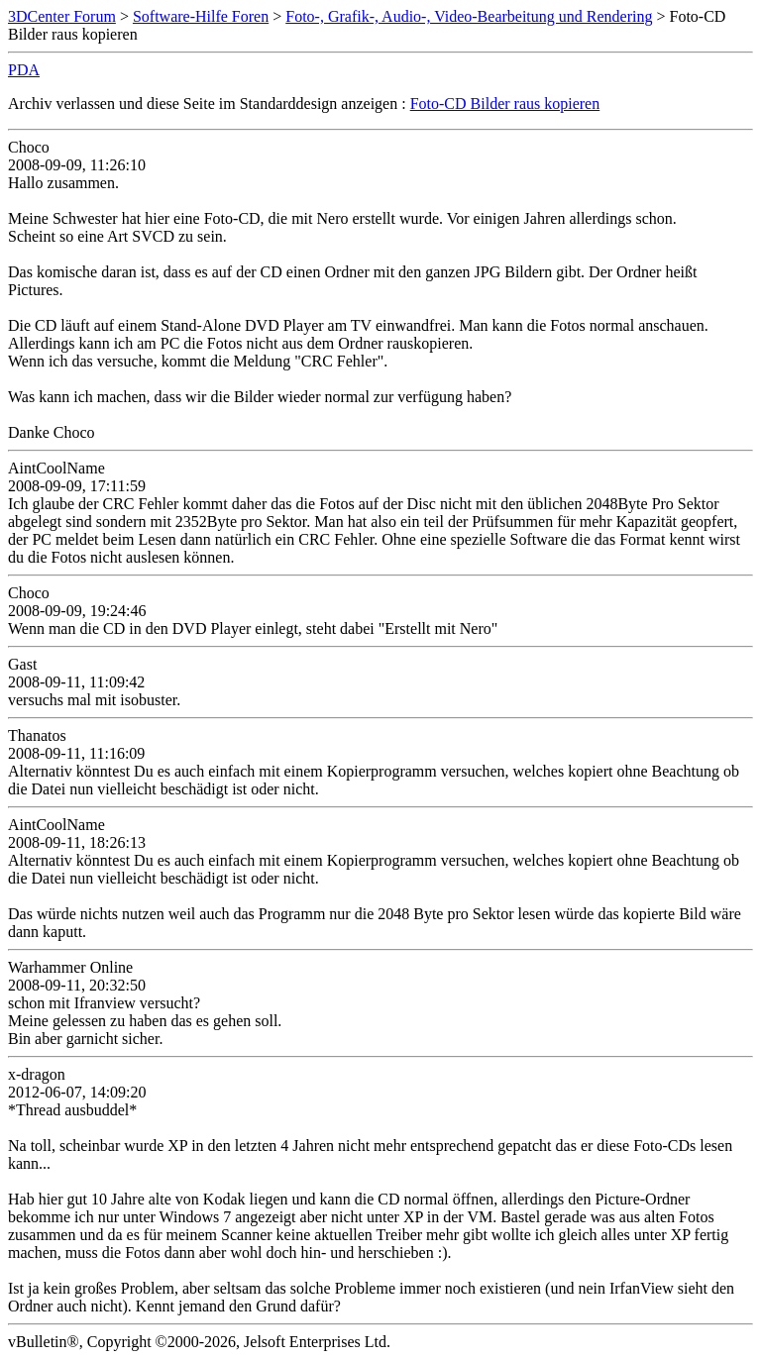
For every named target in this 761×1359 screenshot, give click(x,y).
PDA (24, 69)
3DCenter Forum (62, 16)
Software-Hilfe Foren (201, 16)
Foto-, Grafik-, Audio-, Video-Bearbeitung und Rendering (468, 16)
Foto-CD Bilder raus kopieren (505, 103)
